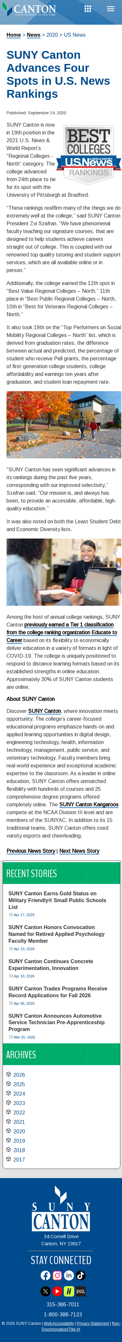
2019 (19, 1141)
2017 (19, 1159)
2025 (19, 1084)
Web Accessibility (59, 1323)
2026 (19, 1075)
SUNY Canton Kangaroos (88, 804)
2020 (19, 1131)
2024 (19, 1094)
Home (14, 35)
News (34, 35)
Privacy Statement (93, 1323)
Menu (110, 9)
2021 (19, 1122)
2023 (19, 1103)
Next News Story (79, 851)
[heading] (30, 11)
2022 (19, 1112)
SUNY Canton (44, 711)
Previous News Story (31, 851)
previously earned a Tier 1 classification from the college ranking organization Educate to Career (62, 632)
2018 (19, 1150)
